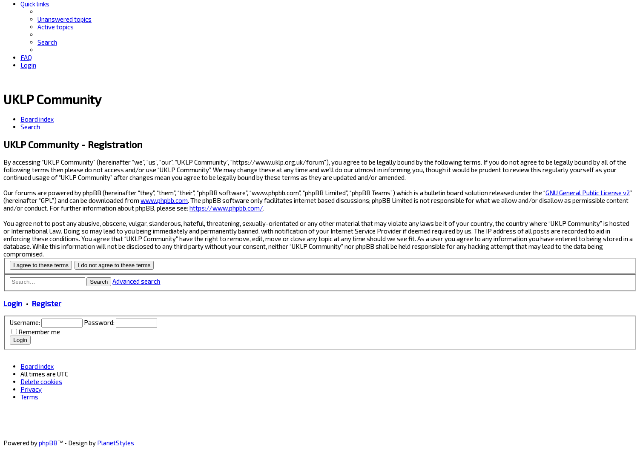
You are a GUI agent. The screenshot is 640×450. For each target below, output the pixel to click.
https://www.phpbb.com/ (226, 208)
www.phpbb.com (164, 200)
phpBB (48, 443)
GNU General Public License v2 (587, 193)
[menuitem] (64, 19)
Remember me (39, 332)
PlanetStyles (115, 443)
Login (12, 303)
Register (46, 303)
